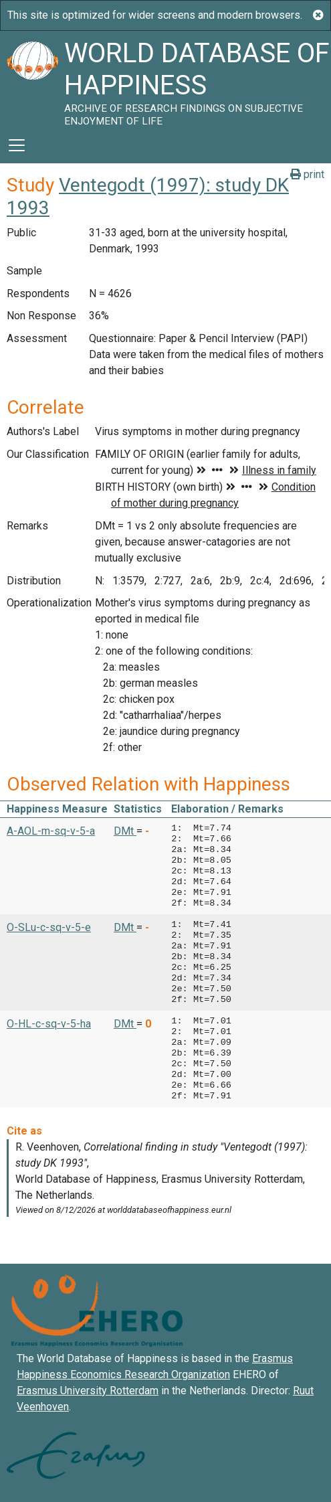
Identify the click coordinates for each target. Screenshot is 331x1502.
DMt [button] (125, 831)
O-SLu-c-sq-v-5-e (49, 927)
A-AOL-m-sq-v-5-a (51, 831)
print (307, 174)
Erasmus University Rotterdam (87, 1390)
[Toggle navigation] (17, 145)
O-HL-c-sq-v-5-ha (49, 1023)
